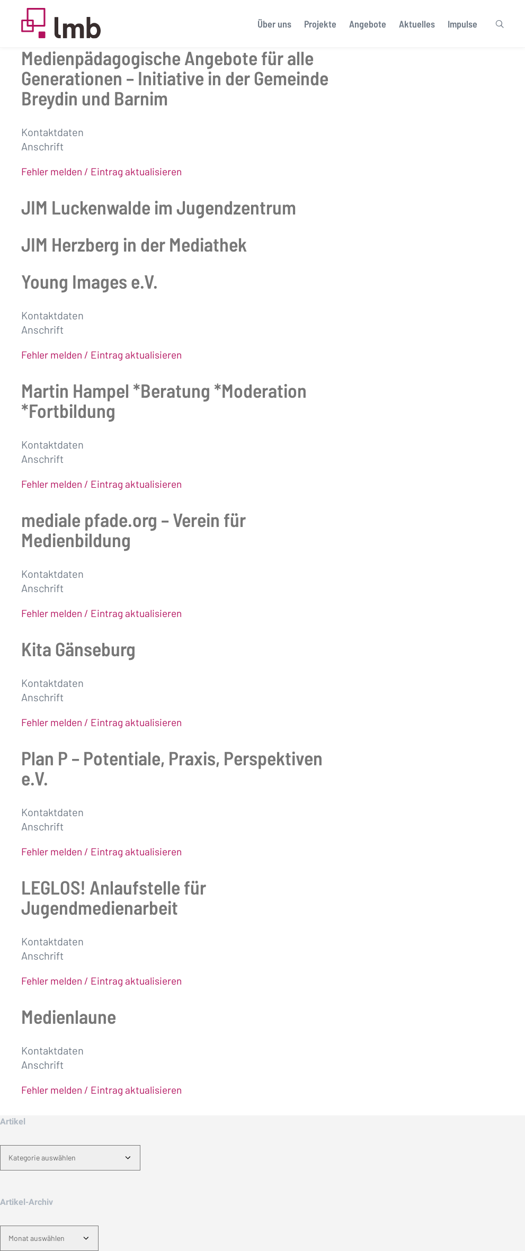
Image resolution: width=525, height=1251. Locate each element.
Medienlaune (68, 1016)
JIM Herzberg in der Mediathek (134, 244)
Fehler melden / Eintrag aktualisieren (101, 171)
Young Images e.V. (89, 281)
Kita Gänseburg (78, 648)
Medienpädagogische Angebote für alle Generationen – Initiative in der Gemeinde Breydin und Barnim (174, 77)
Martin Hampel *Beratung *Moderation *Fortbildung (164, 400)
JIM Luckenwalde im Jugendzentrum (158, 206)
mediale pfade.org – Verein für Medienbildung (133, 529)
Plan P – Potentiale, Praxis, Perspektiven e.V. (172, 767)
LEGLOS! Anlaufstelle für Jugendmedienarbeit (113, 896)
